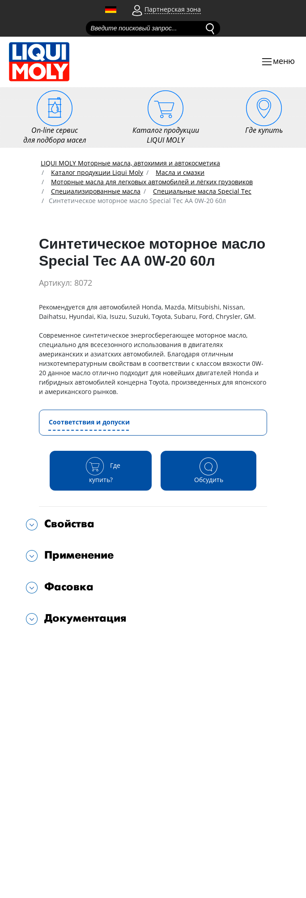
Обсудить (208, 470)
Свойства (69, 523)
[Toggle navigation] (278, 62)
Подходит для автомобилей (89, 647)
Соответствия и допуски (89, 422)
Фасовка (69, 587)
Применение (79, 555)
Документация (85, 618)
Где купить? (100, 470)
